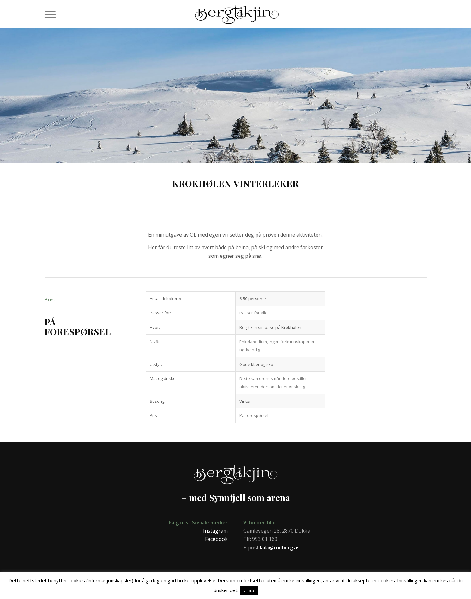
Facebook (216, 538)
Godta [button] (249, 590)
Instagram (215, 530)
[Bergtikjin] (308, 17)
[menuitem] (50, 14)
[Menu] (50, 14)
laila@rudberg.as (279, 547)
